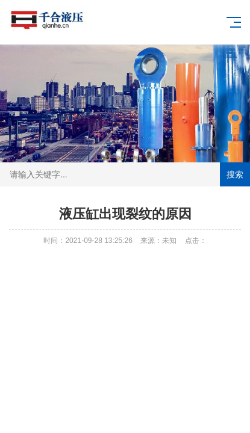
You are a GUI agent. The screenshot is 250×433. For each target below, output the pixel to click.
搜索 (235, 174)
